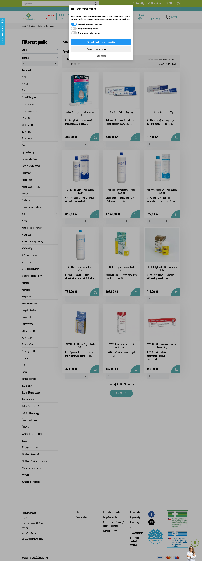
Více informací (101, 55)
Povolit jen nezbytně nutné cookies (101, 48)
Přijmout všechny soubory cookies (101, 42)
